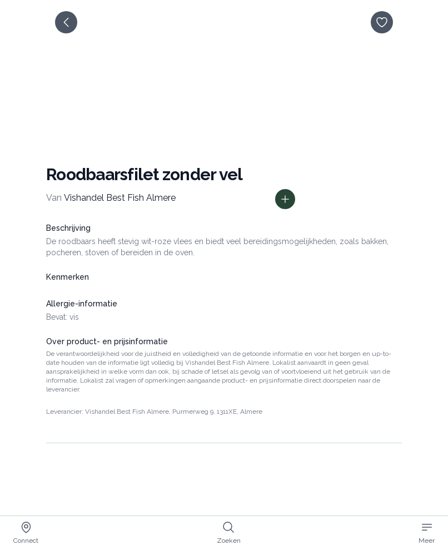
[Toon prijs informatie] (285, 199)
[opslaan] (382, 22)
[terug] (66, 22)
